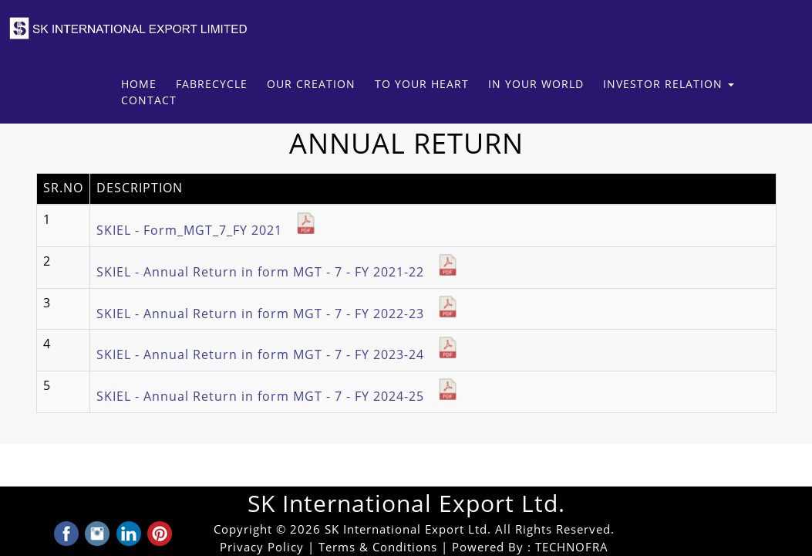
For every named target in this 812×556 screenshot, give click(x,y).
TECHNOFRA (571, 547)
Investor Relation (668, 84)
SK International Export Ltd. (406, 504)
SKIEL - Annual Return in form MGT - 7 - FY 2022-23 (277, 314)
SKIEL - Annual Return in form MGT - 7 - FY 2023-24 (277, 355)
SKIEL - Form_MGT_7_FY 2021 (206, 230)
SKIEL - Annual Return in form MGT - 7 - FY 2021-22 (277, 272)
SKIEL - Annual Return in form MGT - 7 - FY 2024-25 (277, 396)
